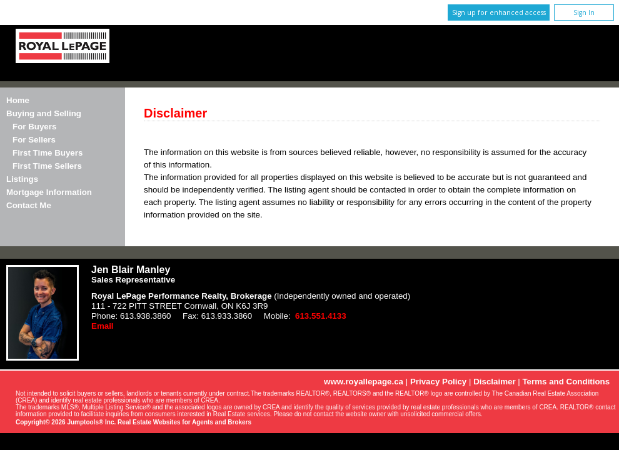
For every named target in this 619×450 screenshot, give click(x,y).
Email (102, 326)
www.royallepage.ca (363, 381)
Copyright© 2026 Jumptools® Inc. (66, 422)
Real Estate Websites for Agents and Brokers (184, 422)
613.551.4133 (320, 316)
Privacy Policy (438, 381)
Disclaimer (494, 381)
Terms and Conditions (566, 381)
